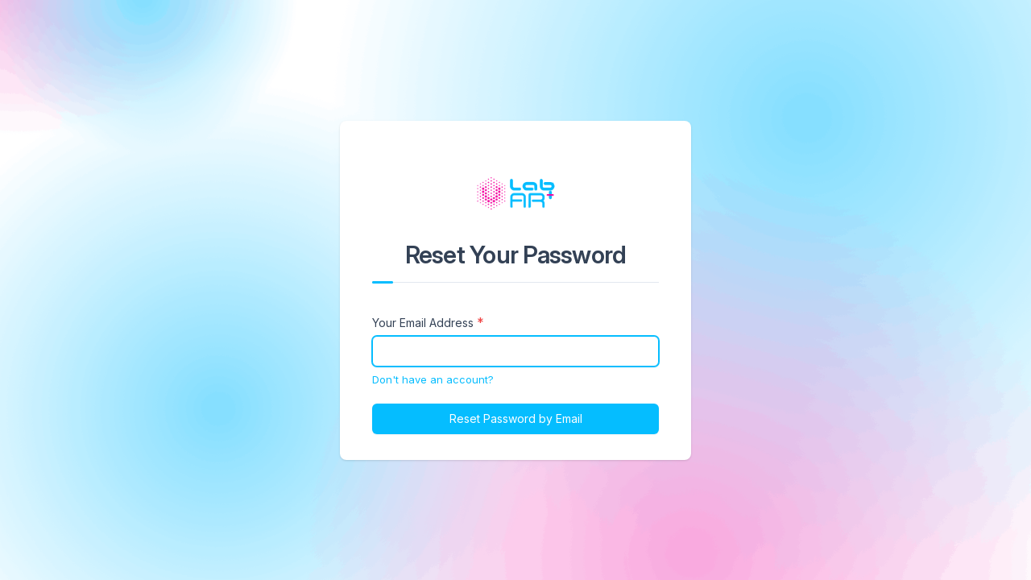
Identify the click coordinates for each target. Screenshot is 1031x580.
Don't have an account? (433, 379)
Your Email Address (423, 322)
